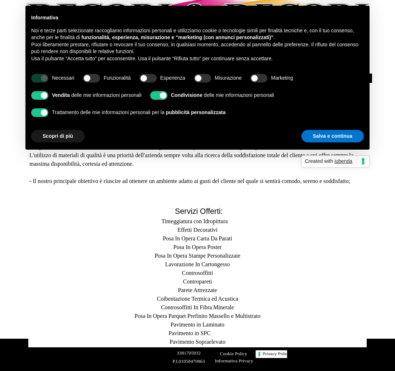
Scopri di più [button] (58, 136)
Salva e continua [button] (332, 136)
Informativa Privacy (234, 360)
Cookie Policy (233, 353)
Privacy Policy (276, 354)
